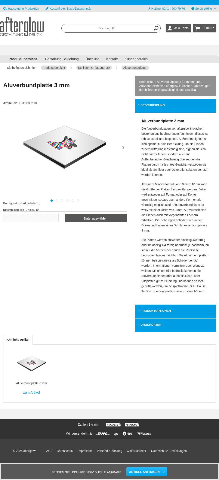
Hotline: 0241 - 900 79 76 (168, 8)
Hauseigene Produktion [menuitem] (21, 8)
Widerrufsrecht (136, 451)
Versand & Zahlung (109, 451)
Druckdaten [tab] (149, 324)
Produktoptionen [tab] (154, 310)
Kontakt (112, 59)
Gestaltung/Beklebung (61, 59)
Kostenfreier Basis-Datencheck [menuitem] (68, 8)
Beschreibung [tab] (151, 105)
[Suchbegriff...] (111, 28)
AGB (49, 451)
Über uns (92, 59)
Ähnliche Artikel (18, 339)
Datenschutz (65, 451)
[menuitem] (166, 8)
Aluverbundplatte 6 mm (31, 383)
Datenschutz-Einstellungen (169, 451)
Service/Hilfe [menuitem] (202, 8)
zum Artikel (31, 392)
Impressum (85, 451)
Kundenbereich (136, 59)
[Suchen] (156, 28)
